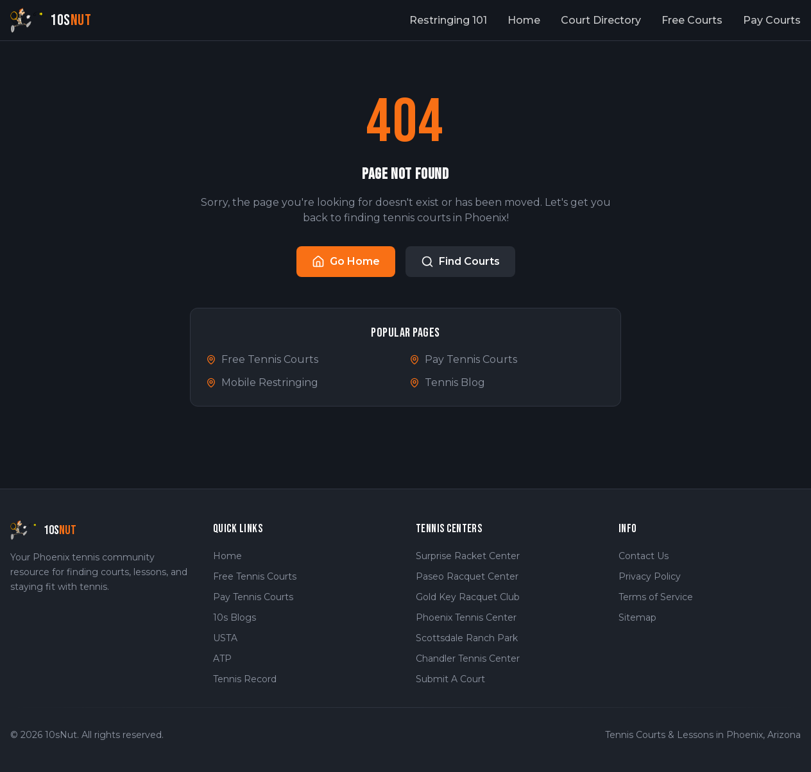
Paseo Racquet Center (467, 576)
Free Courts (692, 20)
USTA (225, 638)
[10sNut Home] (51, 20)
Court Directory (601, 20)
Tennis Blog (447, 382)
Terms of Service (656, 597)
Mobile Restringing (262, 382)
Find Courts (460, 261)
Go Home (346, 261)
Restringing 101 (448, 20)
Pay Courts (772, 20)
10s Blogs (234, 617)
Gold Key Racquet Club (468, 597)
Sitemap (637, 617)
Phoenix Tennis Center (466, 617)
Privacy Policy (650, 576)
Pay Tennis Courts (463, 359)
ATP (222, 658)
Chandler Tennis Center (468, 658)
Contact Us (644, 556)
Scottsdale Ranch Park (467, 638)
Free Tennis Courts (262, 359)
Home (524, 20)
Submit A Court (450, 679)
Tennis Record (245, 679)
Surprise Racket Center (468, 556)
